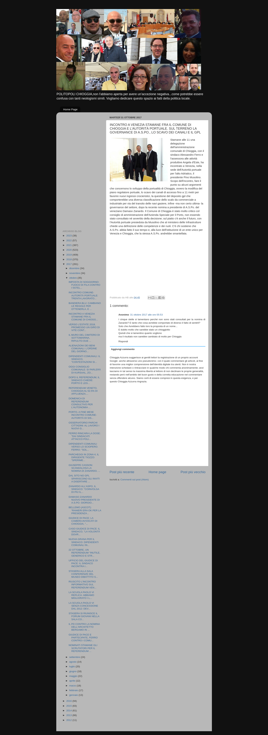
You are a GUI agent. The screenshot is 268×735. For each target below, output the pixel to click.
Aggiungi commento (123, 349)
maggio (73, 676)
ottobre (73, 277)
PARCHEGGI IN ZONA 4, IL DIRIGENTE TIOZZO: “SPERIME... (84, 457)
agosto (73, 661)
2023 (69, 235)
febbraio (74, 690)
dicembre (74, 268)
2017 (69, 264)
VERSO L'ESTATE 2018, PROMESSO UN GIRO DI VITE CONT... (84, 327)
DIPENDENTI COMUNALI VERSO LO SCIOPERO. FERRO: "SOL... (83, 446)
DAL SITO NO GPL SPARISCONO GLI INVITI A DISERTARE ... (84, 478)
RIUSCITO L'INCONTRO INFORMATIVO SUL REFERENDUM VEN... (82, 584)
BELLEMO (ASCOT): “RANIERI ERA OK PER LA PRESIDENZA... (85, 510)
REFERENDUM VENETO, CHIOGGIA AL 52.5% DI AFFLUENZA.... (83, 391)
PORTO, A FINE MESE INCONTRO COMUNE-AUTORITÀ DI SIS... (83, 415)
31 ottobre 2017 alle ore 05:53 (146, 314)
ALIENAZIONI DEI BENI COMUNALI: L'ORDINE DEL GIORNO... (83, 348)
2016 (69, 701)
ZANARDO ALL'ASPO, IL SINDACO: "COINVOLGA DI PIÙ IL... (84, 489)
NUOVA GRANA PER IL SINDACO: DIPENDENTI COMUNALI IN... (84, 542)
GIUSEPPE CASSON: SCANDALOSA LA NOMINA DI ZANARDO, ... (84, 468)
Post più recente (122, 472)
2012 (69, 720)
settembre (75, 657)
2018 (69, 259)
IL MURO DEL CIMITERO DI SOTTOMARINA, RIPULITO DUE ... (84, 338)
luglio (72, 666)
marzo (73, 685)
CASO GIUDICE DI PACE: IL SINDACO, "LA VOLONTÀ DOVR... (84, 531)
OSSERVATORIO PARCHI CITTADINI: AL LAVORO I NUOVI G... (84, 425)
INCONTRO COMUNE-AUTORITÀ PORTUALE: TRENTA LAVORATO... (83, 295)
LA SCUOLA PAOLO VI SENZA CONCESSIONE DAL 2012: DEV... (83, 606)
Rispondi (123, 341)
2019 (69, 254)
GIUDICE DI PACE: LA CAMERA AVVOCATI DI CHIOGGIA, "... (83, 521)
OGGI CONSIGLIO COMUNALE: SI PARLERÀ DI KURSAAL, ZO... (85, 369)
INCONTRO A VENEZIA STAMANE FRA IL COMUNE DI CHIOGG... (83, 316)
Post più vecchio (193, 472)
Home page (157, 472)
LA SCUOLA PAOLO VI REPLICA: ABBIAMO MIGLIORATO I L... (81, 595)
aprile (72, 680)
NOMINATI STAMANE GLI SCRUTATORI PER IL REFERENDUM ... (83, 648)
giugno (73, 671)
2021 (69, 245)
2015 (69, 705)
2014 (69, 710)
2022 (69, 240)
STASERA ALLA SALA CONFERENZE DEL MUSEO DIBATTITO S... (83, 574)
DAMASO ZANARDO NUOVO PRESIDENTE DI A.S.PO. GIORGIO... (84, 500)
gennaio (74, 695)
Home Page (70, 109)
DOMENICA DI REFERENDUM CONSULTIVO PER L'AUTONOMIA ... (81, 403)
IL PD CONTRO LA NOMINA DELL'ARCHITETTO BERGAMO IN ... (84, 627)
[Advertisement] (77, 169)
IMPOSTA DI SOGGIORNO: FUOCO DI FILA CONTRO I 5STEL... (84, 285)
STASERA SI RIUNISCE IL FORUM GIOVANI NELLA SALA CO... (84, 616)
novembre (75, 273)
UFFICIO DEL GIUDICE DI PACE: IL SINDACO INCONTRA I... (83, 563)
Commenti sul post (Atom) (135, 479)
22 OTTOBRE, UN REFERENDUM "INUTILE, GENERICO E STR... (84, 552)
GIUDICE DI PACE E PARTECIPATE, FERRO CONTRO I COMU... (83, 637)
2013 (69, 715)
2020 (69, 249)
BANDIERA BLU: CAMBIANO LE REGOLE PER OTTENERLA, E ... (85, 306)
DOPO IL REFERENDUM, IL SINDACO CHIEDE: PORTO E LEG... (84, 380)
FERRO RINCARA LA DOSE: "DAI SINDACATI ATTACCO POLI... (84, 436)
